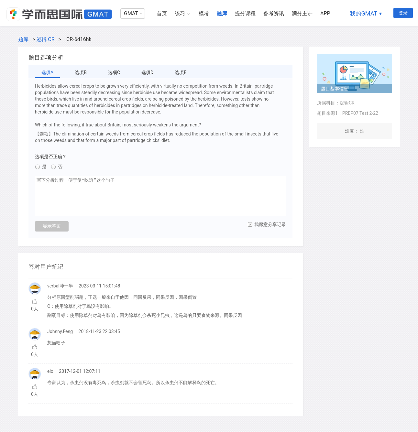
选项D (147, 72)
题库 (222, 13)
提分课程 (245, 13)
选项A (47, 72)
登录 (403, 13)
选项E (180, 72)
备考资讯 (273, 13)
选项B (81, 72)
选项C (114, 72)
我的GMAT (363, 13)
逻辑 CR (45, 39)
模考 (204, 13)
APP (325, 13)
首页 (162, 13)
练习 (180, 13)
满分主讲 (302, 13)
